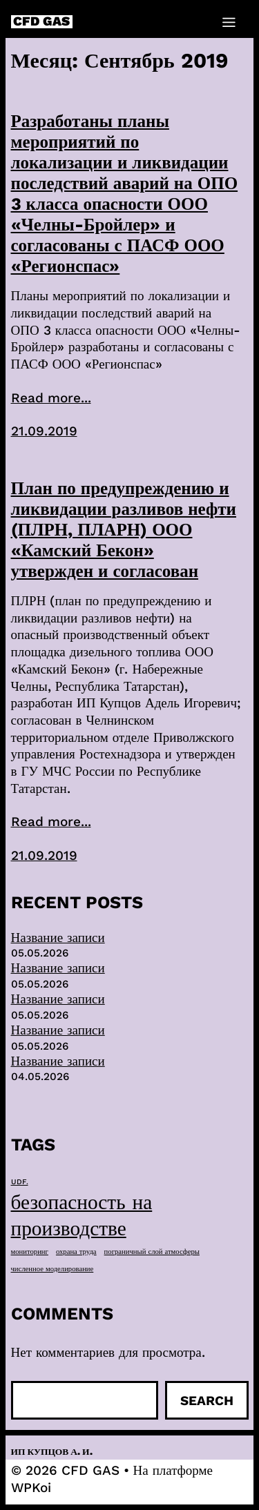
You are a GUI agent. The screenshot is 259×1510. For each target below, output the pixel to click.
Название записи (58, 937)
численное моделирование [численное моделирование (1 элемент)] (52, 1268)
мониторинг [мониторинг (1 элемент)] (29, 1251)
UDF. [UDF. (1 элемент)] (19, 1181)
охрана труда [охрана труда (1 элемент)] (76, 1251)
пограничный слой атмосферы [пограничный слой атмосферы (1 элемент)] (152, 1251)
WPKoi (31, 1488)
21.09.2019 (44, 431)
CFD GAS (41, 21)
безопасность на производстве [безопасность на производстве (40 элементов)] (82, 1215)
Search (206, 1401)
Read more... (51, 398)
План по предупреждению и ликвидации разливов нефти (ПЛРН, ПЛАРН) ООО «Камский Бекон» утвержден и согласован (123, 529)
